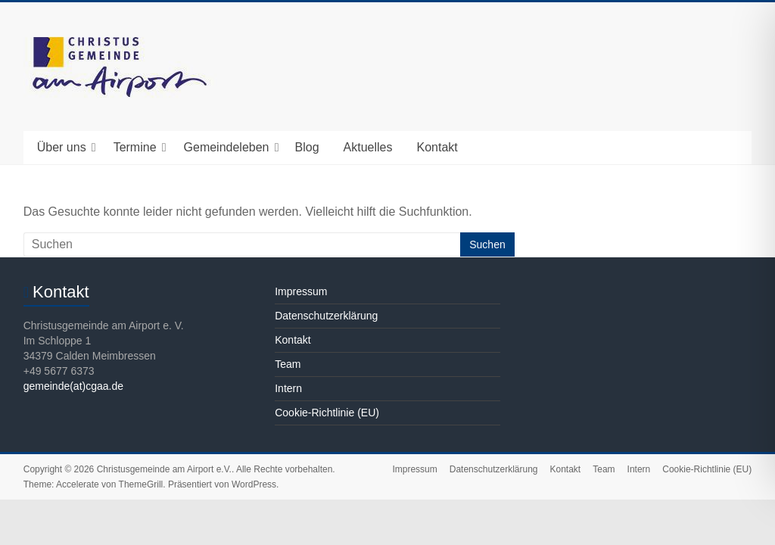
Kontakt (436, 147)
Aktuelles (368, 147)
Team (287, 364)
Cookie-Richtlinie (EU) (327, 412)
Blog (307, 147)
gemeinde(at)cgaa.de (73, 386)
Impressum (301, 291)
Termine (135, 147)
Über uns (61, 147)
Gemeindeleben (226, 147)
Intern (288, 388)
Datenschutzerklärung (326, 316)
